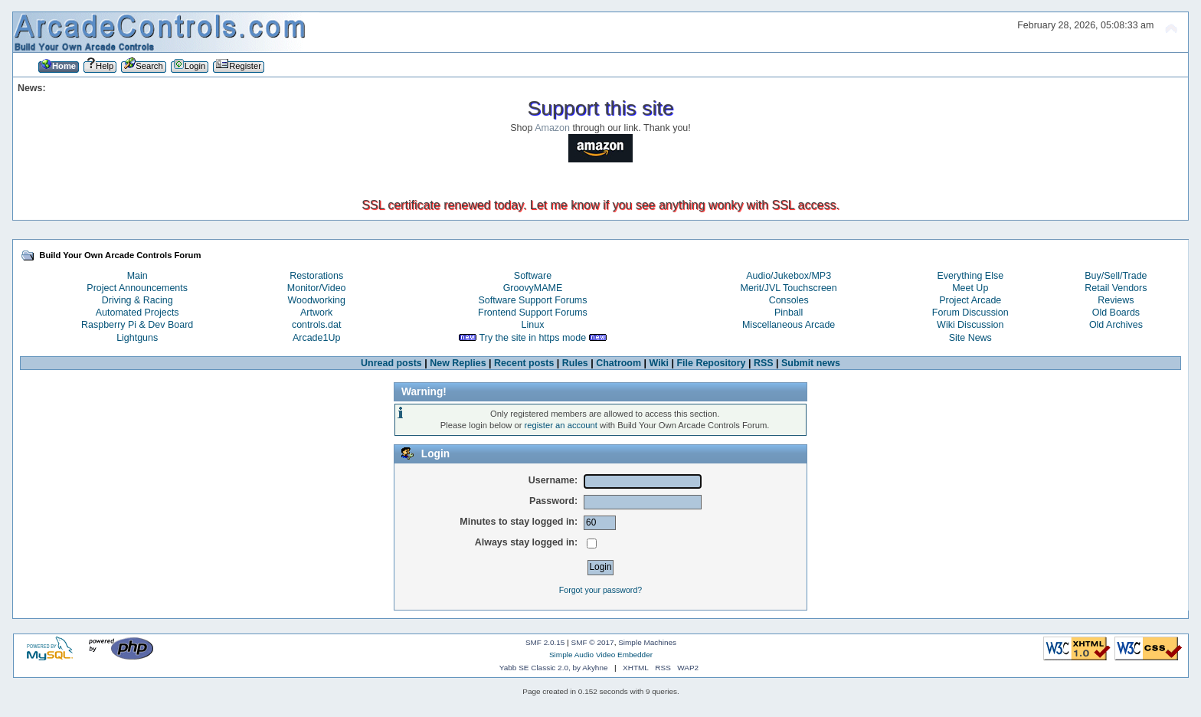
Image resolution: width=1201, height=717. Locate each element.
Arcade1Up (316, 337)
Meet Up (970, 288)
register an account (561, 425)
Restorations (316, 275)
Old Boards (1116, 312)
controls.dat (316, 324)
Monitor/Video (316, 288)
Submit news (810, 363)
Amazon (552, 128)
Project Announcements (137, 288)
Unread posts (391, 363)
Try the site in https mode (533, 337)
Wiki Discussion (970, 324)
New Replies (458, 363)
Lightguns (137, 337)
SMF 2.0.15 (545, 642)
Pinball (788, 312)
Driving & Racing (137, 300)
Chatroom (618, 363)
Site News (970, 337)
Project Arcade (970, 300)
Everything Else (970, 275)
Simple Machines (647, 642)
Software (532, 275)
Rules (575, 363)
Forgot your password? (600, 589)
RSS (764, 363)
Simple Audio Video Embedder (601, 654)
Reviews (1116, 300)
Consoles (789, 300)
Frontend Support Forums (532, 312)
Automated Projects (137, 312)
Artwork (316, 312)
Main (137, 275)
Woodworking (316, 300)
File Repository (710, 363)
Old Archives (1116, 324)
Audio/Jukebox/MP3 (788, 275)
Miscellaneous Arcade (788, 324)
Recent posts (524, 363)
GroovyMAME (533, 288)
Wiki (659, 363)
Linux (533, 324)
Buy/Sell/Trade (1116, 275)
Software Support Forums (532, 300)
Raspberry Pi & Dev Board (137, 324)
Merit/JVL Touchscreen (789, 288)
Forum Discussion (970, 312)
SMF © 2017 (592, 642)
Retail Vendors (1116, 288)
